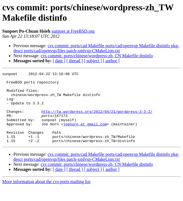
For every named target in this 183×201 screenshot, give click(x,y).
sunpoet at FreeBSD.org (73, 31)
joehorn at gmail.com (85, 134)
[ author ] (111, 60)
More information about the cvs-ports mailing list (46, 195)
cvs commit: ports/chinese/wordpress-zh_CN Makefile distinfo (97, 55)
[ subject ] (93, 60)
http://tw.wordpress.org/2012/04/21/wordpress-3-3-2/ (96, 119)
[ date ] (59, 60)
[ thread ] (74, 60)
